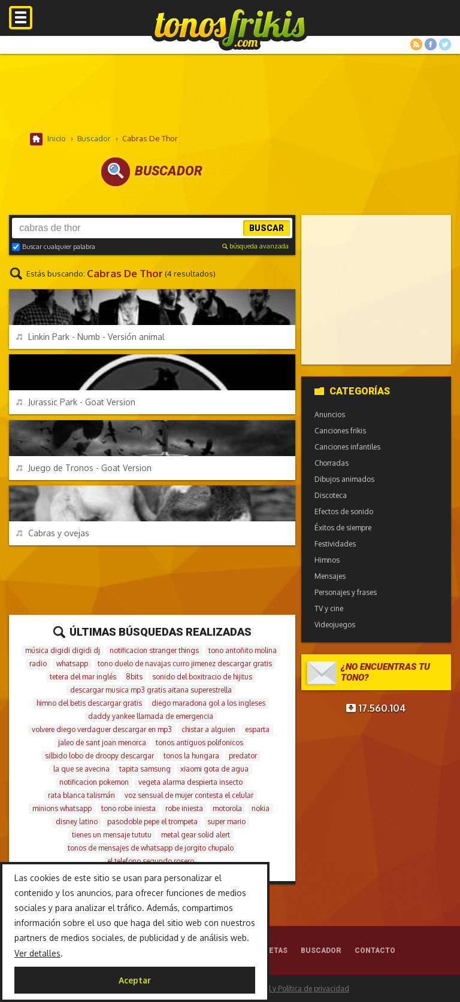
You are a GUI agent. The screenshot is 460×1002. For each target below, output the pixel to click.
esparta (257, 729)
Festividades (335, 543)
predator (243, 755)
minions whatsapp (62, 808)
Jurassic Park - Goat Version (75, 402)
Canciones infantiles (347, 446)
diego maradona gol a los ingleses (208, 703)
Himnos (327, 559)
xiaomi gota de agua (214, 768)
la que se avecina (81, 768)
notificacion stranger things (154, 650)
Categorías (352, 391)
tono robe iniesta (128, 808)
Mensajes (330, 576)
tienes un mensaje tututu (112, 834)
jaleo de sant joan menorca (102, 742)
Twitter (445, 44)
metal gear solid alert (195, 834)
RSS (416, 44)
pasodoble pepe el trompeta (152, 821)
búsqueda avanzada (255, 246)
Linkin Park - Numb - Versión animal (90, 337)
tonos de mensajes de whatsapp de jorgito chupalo (151, 847)
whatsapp (72, 663)
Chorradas (331, 463)
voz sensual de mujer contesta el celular (189, 795)
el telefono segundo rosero (150, 861)
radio (38, 663)
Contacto (375, 950)
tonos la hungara (191, 755)
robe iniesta (184, 808)
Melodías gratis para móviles (229, 28)
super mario (226, 821)
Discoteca (330, 495)
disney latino (77, 821)
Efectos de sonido (343, 511)
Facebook (431, 44)
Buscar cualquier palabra (53, 246)
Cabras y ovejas (52, 533)
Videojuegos (334, 624)
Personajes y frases (345, 592)
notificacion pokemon (94, 782)
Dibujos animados (344, 479)
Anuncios (329, 414)
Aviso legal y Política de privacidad (292, 988)
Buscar (266, 228)
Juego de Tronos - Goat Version (84, 468)
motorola (227, 808)
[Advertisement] (230, 93)
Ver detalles (37, 953)
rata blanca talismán (81, 795)
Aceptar (135, 980)
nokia (261, 808)
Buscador (321, 950)
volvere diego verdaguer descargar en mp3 (102, 729)
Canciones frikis (340, 430)
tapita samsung (145, 768)
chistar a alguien (208, 729)
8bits (134, 676)
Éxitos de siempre (342, 527)
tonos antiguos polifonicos (199, 742)
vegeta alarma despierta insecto (190, 782)
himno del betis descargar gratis (89, 703)
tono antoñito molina (242, 650)
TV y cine (328, 608)
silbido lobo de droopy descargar (99, 755)
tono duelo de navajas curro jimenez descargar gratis (185, 663)
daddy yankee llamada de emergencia (150, 716)
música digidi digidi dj (62, 650)
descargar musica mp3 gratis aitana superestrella (151, 689)
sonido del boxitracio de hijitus (202, 676)
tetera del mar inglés (83, 676)
